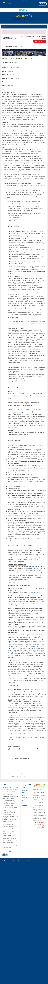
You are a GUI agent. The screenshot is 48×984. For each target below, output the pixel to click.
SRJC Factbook (13, 221)
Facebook (3, 854)
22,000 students (21, 148)
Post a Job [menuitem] (24, 805)
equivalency (11, 413)
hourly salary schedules (35, 566)
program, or (32, 142)
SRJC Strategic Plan (13, 685)
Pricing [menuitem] (23, 795)
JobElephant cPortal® (40, 814)
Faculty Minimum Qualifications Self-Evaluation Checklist (25, 425)
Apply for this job (39, 41)
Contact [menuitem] (24, 800)
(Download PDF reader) (20, 413)
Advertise (24, 798)
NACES (26, 517)
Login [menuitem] (23, 803)
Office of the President (15, 215)
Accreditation (13, 219)
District (38, 132)
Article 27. (12, 579)
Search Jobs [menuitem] (25, 790)
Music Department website (15, 364)
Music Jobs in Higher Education (17, 860)
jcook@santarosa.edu (26, 422)
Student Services (14, 217)
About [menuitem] (23, 792)
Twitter (6, 854)
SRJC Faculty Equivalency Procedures (26, 531)
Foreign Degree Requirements (18, 520)
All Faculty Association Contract (26, 262)
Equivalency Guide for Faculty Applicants (19, 423)
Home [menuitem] (23, 787)
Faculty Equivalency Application (30, 526)
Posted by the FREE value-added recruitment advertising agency (18, 776)
